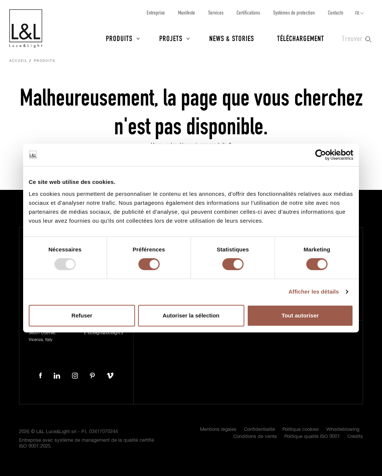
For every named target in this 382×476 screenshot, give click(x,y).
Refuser (82, 315)
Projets (170, 38)
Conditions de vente (255, 436)
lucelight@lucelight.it (105, 333)
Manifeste (186, 12)
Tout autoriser (300, 315)
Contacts (335, 12)
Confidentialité (259, 429)
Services (215, 12)
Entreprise (156, 12)
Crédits (355, 436)
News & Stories (231, 38)
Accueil (18, 61)
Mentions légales (218, 429)
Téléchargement (300, 38)
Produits (119, 38)
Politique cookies (300, 429)
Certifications (248, 12)
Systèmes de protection (294, 12)
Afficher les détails (313, 291)
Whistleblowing (342, 429)
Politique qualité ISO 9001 (312, 436)
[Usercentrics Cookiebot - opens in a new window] (320, 154)
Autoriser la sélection (191, 315)
